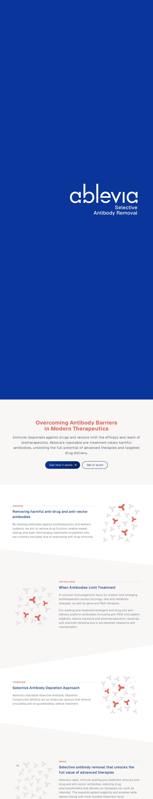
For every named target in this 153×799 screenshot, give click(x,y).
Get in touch (95, 465)
